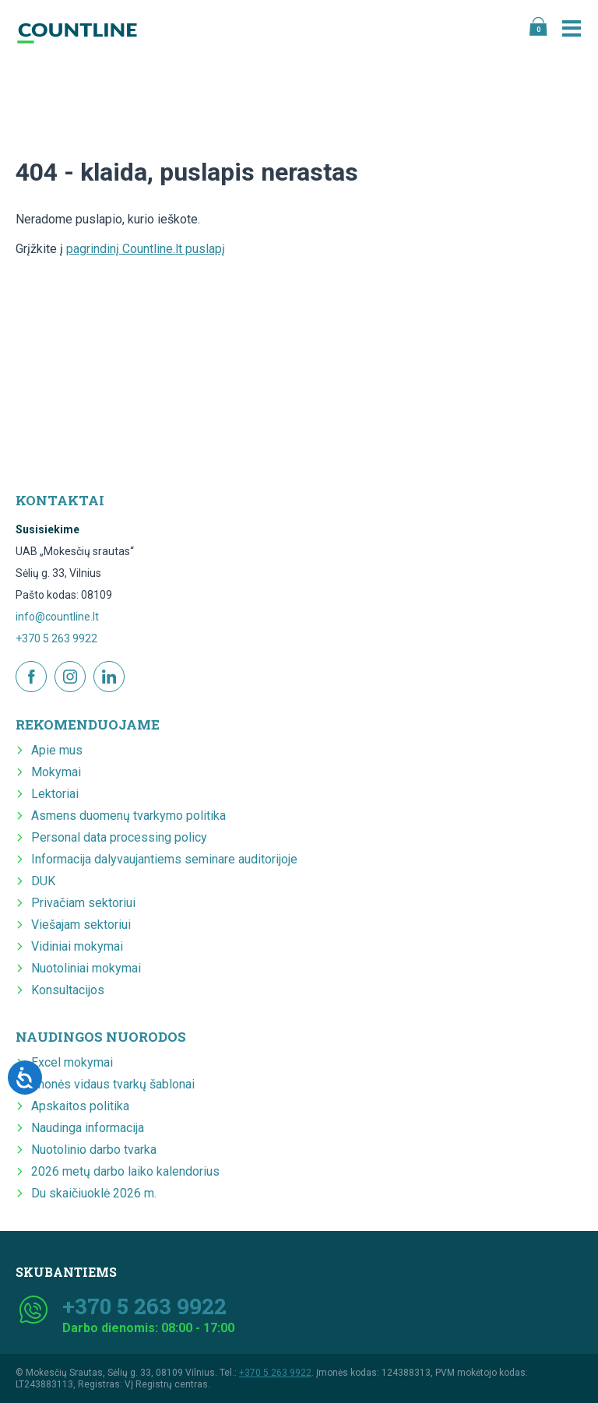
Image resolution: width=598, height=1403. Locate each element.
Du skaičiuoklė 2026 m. (94, 1193)
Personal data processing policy (119, 837)
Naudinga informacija (87, 1127)
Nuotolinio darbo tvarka (94, 1149)
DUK (43, 881)
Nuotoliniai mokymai (86, 968)
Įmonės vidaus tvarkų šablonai (113, 1084)
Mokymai (56, 772)
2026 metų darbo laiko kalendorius (125, 1171)
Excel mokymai (72, 1062)
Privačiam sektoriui (83, 902)
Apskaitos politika (80, 1106)
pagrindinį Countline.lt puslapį (145, 248)
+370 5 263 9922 (56, 638)
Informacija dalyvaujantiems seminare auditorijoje (164, 859)
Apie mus (57, 750)
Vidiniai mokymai (77, 946)
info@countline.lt (57, 616)
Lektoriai (55, 793)
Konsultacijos (67, 990)
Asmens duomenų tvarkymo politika (128, 815)
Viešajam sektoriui (81, 924)
